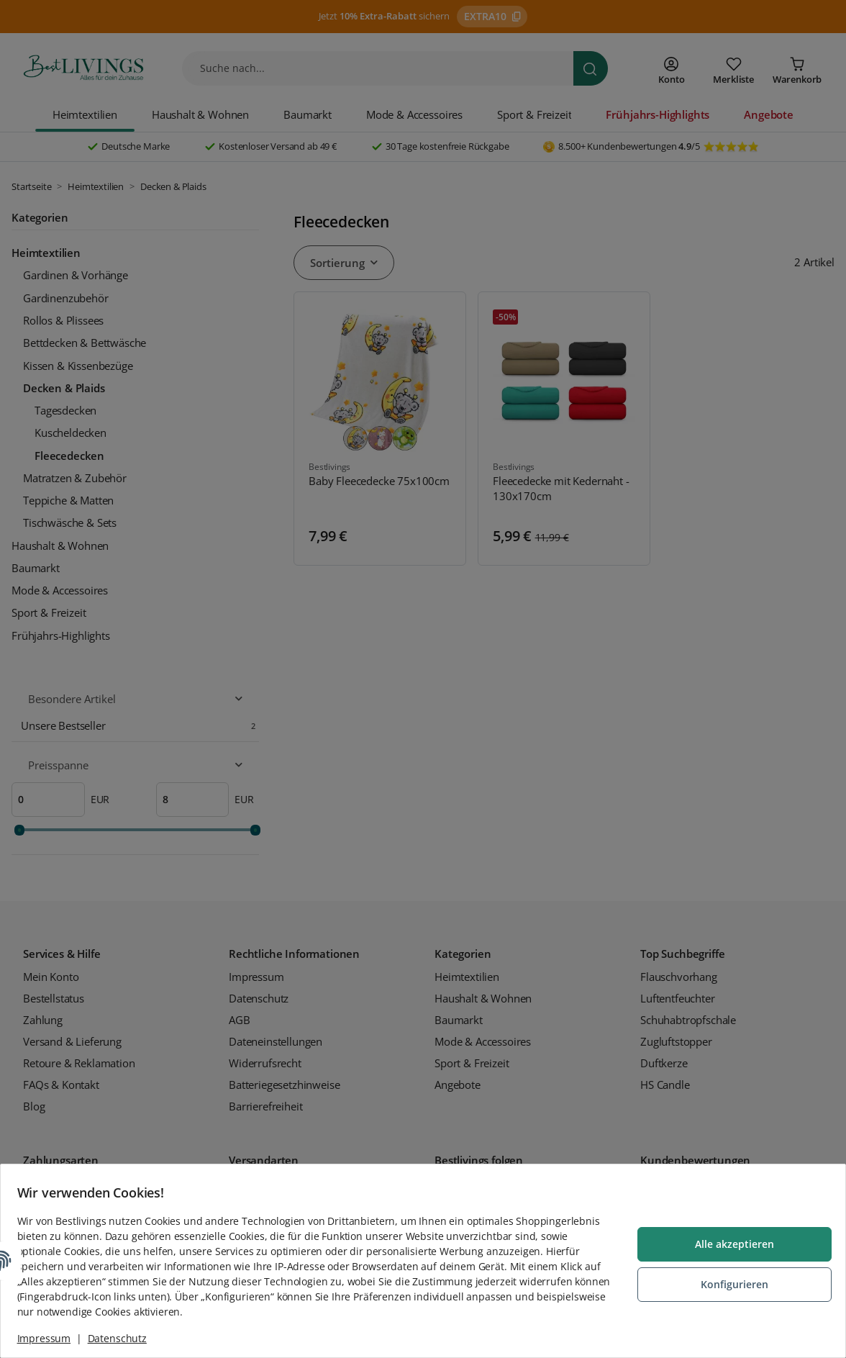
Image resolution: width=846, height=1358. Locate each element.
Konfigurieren (728, 1284)
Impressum (51, 1338)
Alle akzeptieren (728, 1246)
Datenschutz (123, 1338)
